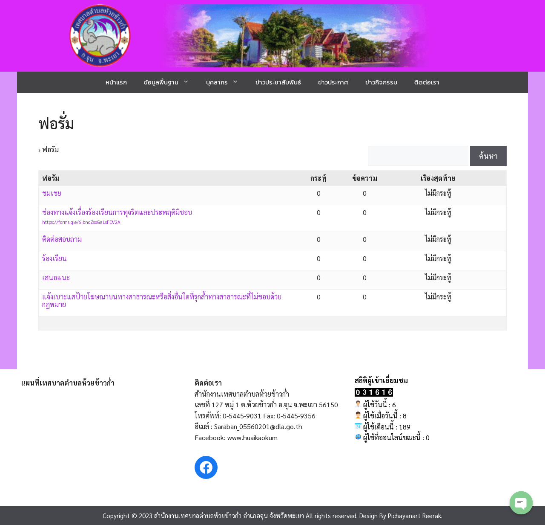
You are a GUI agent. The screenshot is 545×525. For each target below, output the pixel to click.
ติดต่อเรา (426, 82)
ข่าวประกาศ (333, 82)
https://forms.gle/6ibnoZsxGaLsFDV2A (81, 222)
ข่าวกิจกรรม (381, 82)
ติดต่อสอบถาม (62, 239)
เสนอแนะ (56, 277)
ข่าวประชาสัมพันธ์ (278, 82)
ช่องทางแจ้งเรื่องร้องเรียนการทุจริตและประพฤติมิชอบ (117, 212)
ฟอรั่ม (56, 123)
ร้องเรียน (54, 258)
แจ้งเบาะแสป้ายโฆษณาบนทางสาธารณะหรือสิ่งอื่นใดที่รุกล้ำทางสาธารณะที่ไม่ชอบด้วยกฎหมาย (161, 300)
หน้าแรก (116, 82)
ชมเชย (51, 193)
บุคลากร (226, 82)
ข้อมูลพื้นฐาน (171, 82)
